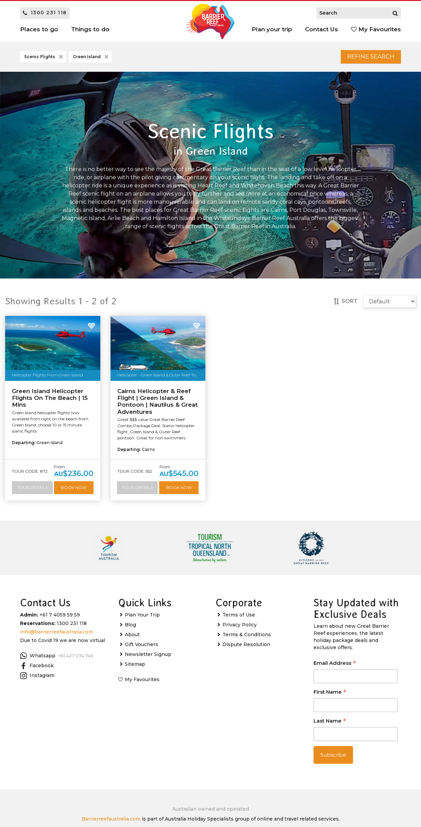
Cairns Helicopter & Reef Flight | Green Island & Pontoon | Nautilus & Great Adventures (157, 404)
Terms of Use (238, 633)
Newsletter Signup (148, 673)
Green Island (91, 58)
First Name (330, 711)
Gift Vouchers (141, 663)
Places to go (39, 29)
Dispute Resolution (246, 663)
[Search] (395, 13)
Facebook (37, 684)
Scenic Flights (44, 58)
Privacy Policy (239, 643)
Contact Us (321, 29)
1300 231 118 (45, 13)
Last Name (330, 740)
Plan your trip (272, 29)
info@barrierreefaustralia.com (56, 650)
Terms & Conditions (246, 653)
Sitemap (135, 683)
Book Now (52, 505)
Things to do (90, 29)
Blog (130, 643)
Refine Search (364, 58)
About (132, 653)
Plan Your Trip (142, 633)
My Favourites (376, 29)
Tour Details (52, 490)
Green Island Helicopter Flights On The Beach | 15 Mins (50, 400)
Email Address (335, 682)
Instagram (37, 694)
